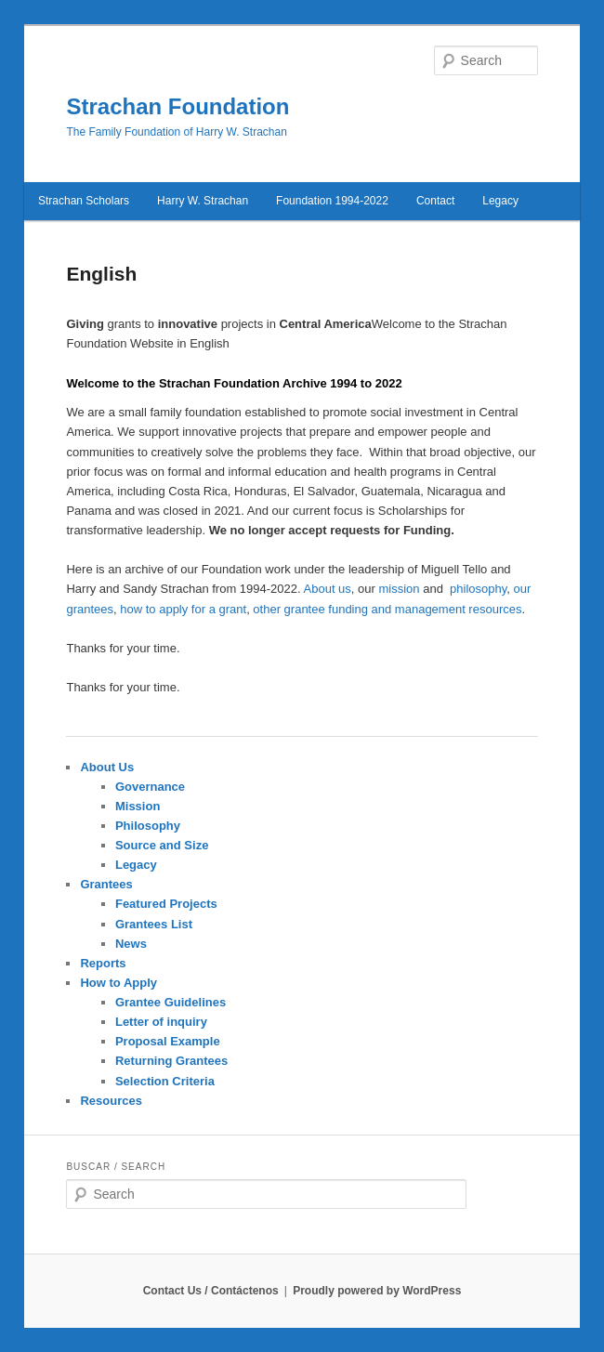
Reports (102, 963)
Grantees (106, 884)
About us (327, 589)
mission (398, 589)
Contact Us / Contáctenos (211, 1290)
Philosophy (147, 826)
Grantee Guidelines (170, 1002)
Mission (137, 806)
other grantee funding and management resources (387, 609)
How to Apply (118, 983)
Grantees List (153, 924)
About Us (107, 767)
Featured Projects (166, 904)
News (131, 944)
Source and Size (161, 845)
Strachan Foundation (177, 106)
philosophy (478, 589)
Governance (150, 787)
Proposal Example (167, 1041)
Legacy (136, 865)
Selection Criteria (165, 1081)
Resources (110, 1101)
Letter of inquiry (161, 1022)
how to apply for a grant (183, 609)
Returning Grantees (171, 1061)
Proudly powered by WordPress (377, 1290)
